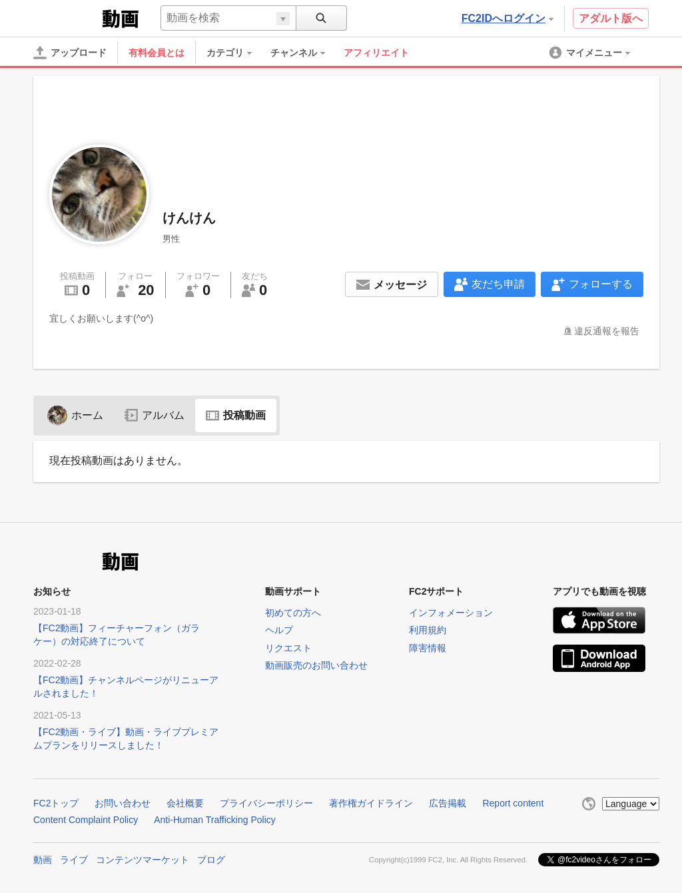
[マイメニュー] (591, 52)
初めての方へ (293, 612)
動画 (42, 859)
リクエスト (288, 648)
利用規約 (427, 630)
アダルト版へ (611, 18)
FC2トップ (56, 803)
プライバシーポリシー (266, 803)
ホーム (75, 415)
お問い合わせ (123, 803)
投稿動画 (236, 415)
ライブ (74, 859)
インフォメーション (451, 612)
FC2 (66, 17)
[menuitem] (235, 52)
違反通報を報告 (606, 331)
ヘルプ (279, 630)
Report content (512, 803)
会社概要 (185, 803)
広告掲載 (447, 803)
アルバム (154, 415)
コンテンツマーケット (142, 859)
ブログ (211, 859)
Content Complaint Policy (85, 819)
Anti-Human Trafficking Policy (215, 819)
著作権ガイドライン (371, 803)
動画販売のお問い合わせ (316, 665)
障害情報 (427, 648)
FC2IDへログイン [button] (507, 18)
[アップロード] (70, 52)
